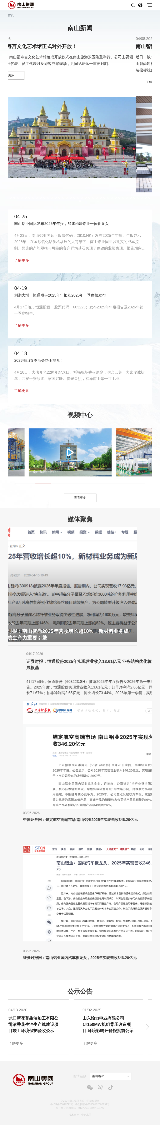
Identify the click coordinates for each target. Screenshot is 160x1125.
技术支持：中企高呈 (80, 1114)
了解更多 (21, 260)
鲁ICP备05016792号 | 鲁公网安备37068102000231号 (80, 1104)
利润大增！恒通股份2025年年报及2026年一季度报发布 (60, 295)
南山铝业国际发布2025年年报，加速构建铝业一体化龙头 (61, 224)
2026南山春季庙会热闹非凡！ (39, 360)
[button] (11, 198)
